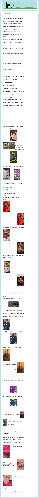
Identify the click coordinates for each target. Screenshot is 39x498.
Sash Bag (4, 296)
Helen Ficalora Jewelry (7, 434)
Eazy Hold (4, 125)
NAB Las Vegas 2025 (6, 13)
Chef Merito (10, 198)
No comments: (11, 187)
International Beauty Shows (8, 69)
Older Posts (22, 493)
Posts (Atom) (7, 494)
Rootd (13, 421)
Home (12, 493)
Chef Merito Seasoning (7, 190)
